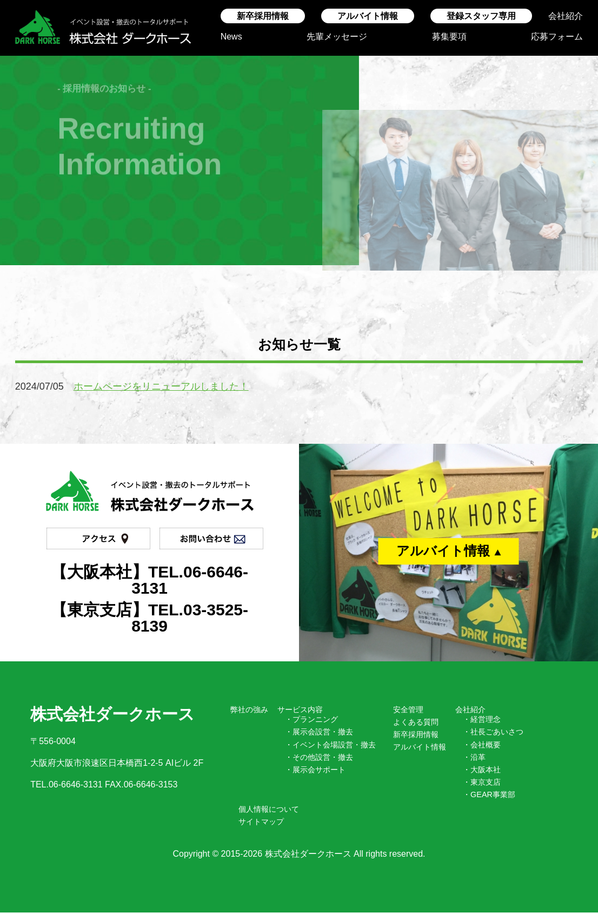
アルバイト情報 (367, 16)
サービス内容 (300, 709)
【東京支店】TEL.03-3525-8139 (149, 618)
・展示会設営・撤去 (319, 731)
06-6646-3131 (76, 784)
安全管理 (408, 709)
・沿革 (474, 757)
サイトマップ (261, 821)
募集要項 (449, 36)
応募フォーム (557, 36)
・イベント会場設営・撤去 (330, 744)
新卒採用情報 (263, 16)
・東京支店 (482, 782)
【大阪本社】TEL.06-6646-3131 (149, 580)
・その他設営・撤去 (319, 757)
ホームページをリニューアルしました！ (161, 386)
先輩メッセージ (337, 36)
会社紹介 (565, 16)
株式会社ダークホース (308, 853)
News (231, 36)
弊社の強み (249, 709)
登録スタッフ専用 (481, 16)
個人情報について (268, 809)
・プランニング (311, 719)
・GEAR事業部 (489, 794)
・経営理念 (482, 719)
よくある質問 (415, 722)
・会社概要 (482, 744)
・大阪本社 (482, 769)
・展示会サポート (315, 769)
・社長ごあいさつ (493, 731)
